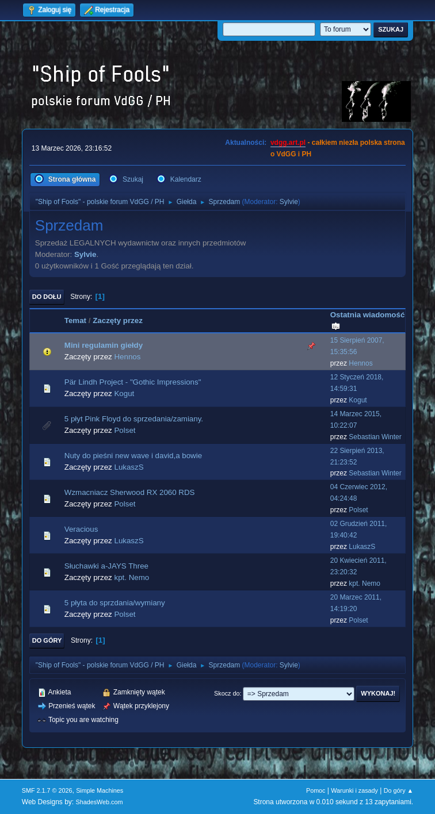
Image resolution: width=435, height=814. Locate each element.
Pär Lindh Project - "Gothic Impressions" (132, 382)
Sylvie (289, 202)
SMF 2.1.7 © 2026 (47, 790)
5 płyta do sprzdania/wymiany (114, 602)
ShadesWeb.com (99, 801)
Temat (75, 320)
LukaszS (128, 467)
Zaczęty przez (118, 320)
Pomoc (316, 790)
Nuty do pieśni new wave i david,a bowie (133, 455)
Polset (124, 430)
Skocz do (226, 693)
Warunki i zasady (354, 790)
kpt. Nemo (131, 577)
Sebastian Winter (375, 437)
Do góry (47, 640)
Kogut (124, 393)
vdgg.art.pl (288, 143)
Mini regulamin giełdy (103, 345)
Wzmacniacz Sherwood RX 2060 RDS (129, 492)
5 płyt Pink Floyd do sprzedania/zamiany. (133, 418)
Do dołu (47, 296)
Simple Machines (99, 790)
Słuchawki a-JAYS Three (106, 566)
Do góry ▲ (398, 790)
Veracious (81, 529)
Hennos (127, 356)
